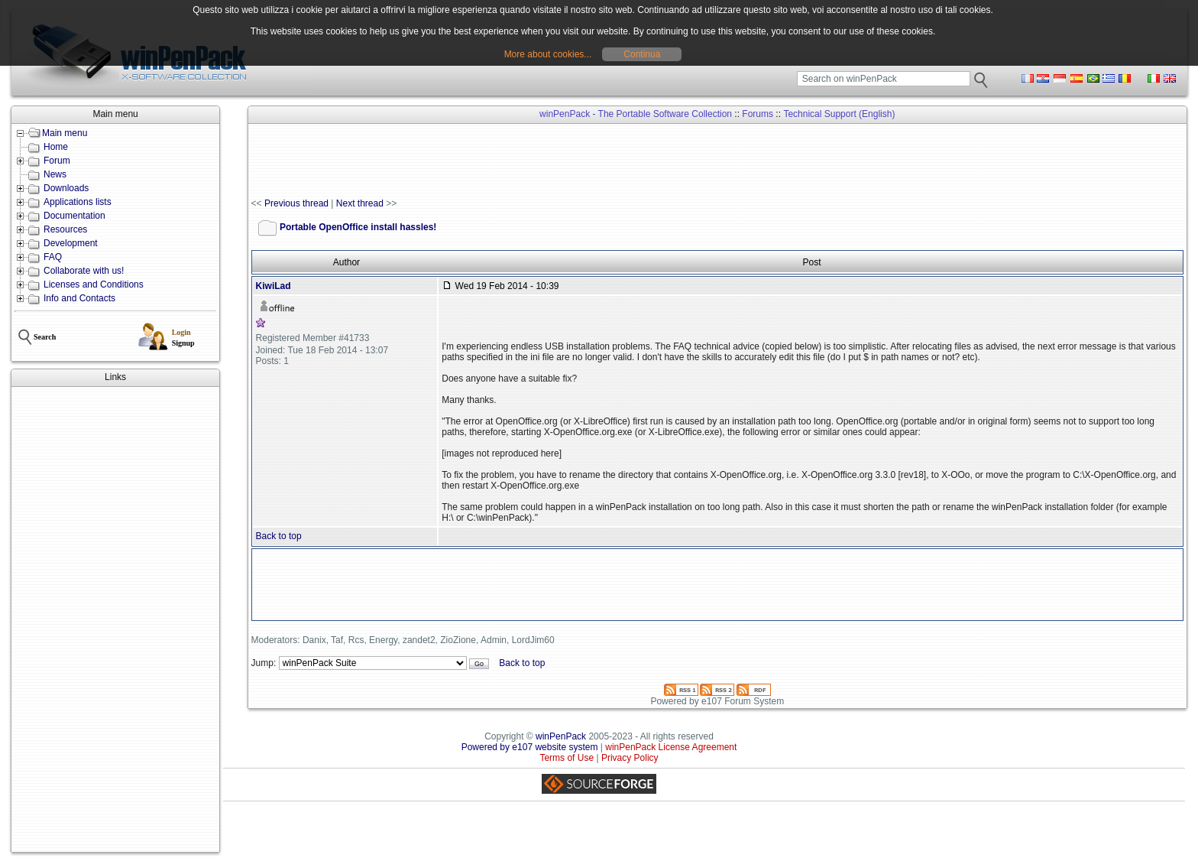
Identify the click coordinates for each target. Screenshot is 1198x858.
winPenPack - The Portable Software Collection (635, 114)
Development (71, 243)
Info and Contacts (79, 298)
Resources (65, 229)
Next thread (360, 203)
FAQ (53, 257)
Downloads (66, 188)
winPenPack (561, 736)
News (55, 174)
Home (56, 146)
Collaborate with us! (84, 270)
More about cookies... (548, 54)
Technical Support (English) (839, 114)
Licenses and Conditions (94, 284)
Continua (641, 54)
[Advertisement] (115, 619)
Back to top (279, 536)
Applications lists (78, 202)
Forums (757, 114)
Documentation (74, 215)
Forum (57, 160)
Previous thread (296, 203)
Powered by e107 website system (529, 747)
